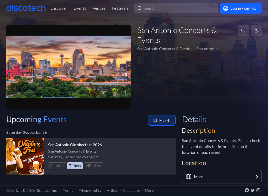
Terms (68, 190)
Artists (112, 190)
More (149, 190)
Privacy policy (90, 190)
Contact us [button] (131, 190)
